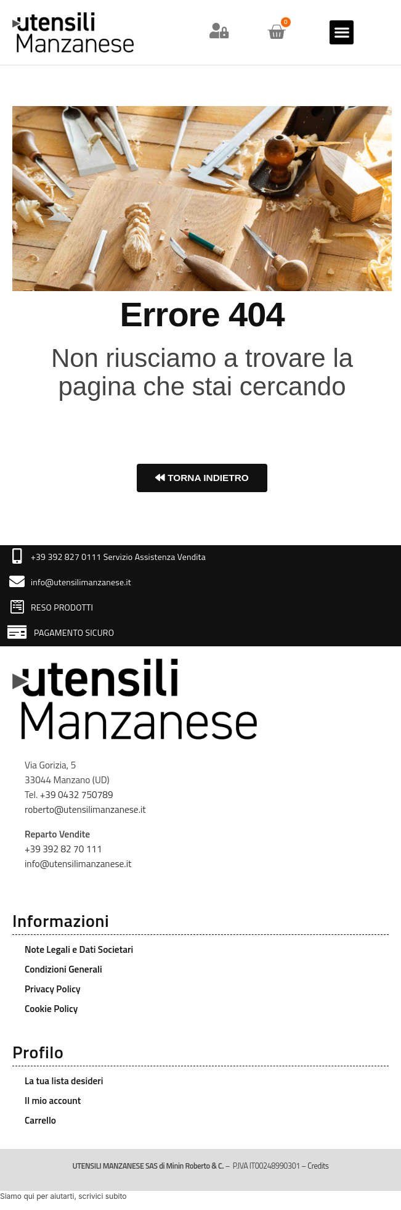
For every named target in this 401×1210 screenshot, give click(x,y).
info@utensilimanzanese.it (81, 581)
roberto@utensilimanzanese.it (85, 809)
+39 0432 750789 (76, 795)
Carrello (40, 1120)
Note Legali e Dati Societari (79, 949)
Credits (317, 1166)
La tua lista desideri (64, 1081)
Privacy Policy (53, 989)
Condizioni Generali (63, 969)
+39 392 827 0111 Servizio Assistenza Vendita (118, 556)
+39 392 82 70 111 (63, 849)
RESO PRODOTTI (62, 607)
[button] (342, 32)
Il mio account (53, 1100)
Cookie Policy (51, 1009)
